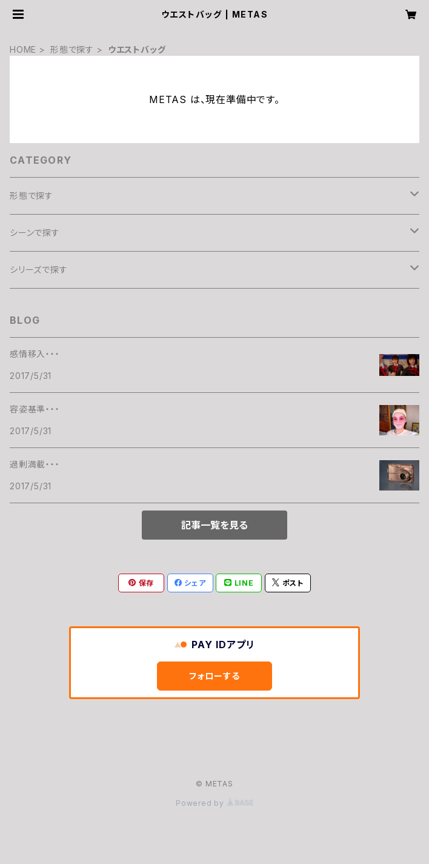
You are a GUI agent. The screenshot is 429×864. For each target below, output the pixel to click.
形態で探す (72, 49)
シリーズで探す (39, 269)
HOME (23, 49)
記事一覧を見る (214, 525)
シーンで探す (35, 232)
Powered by (214, 803)
